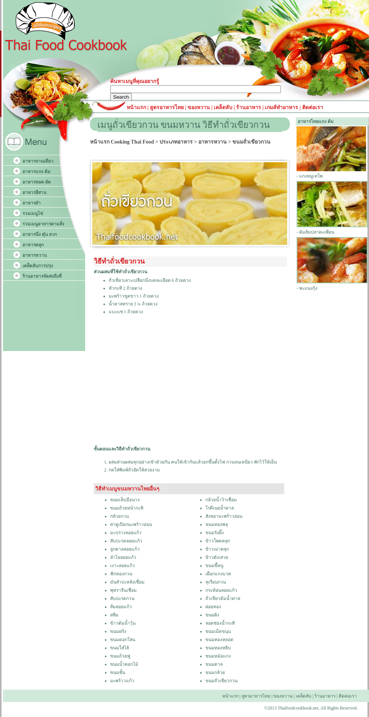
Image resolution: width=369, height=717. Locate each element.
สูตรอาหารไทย (166, 107)
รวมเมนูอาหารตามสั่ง (43, 224)
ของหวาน (199, 107)
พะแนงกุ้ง (308, 288)
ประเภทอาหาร (176, 142)
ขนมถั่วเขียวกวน (251, 142)
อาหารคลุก (33, 244)
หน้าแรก (137, 107)
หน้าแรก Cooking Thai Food (122, 142)
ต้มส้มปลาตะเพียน (316, 232)
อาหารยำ (31, 203)
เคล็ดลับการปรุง (37, 265)
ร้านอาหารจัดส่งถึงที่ (42, 276)
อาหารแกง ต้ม (36, 171)
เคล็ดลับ (223, 107)
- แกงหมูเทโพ (310, 176)
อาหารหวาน (34, 255)
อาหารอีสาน (34, 192)
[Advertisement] (159, 386)
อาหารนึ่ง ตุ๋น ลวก (39, 234)
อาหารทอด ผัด (36, 182)
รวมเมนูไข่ (32, 213)
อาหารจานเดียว (37, 161)
